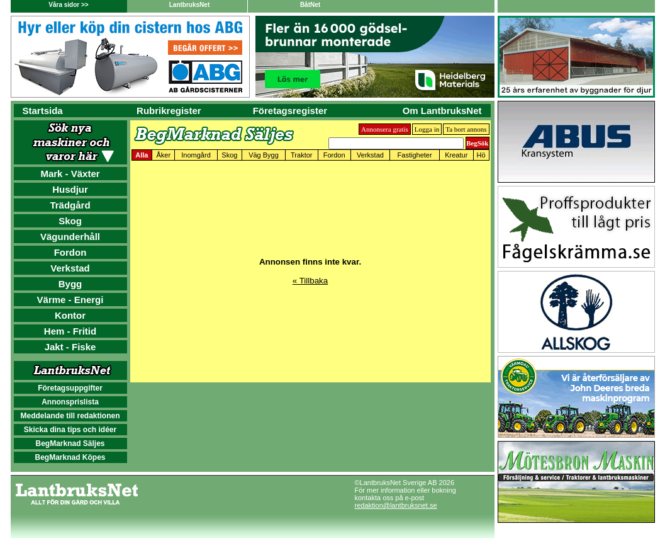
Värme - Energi (70, 299)
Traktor (301, 155)
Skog (70, 220)
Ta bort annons (465, 129)
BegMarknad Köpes (70, 457)
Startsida (43, 110)
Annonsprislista (70, 402)
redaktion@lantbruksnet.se (396, 505)
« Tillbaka (310, 280)
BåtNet (310, 4)
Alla (141, 155)
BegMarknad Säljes (69, 443)
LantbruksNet (189, 4)
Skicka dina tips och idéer (70, 429)
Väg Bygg (264, 155)
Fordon (70, 252)
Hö (481, 155)
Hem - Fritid (70, 331)
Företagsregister (290, 110)
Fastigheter (415, 155)
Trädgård (70, 205)
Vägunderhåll (70, 236)
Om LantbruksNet (442, 110)
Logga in (427, 129)
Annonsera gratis (384, 129)
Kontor (70, 315)
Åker (164, 155)
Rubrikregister (169, 110)
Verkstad (70, 268)
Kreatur (456, 155)
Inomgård (195, 155)
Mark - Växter (69, 173)
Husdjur (70, 189)
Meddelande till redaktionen (70, 415)
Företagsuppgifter (70, 388)
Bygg (70, 283)
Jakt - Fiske (70, 346)
